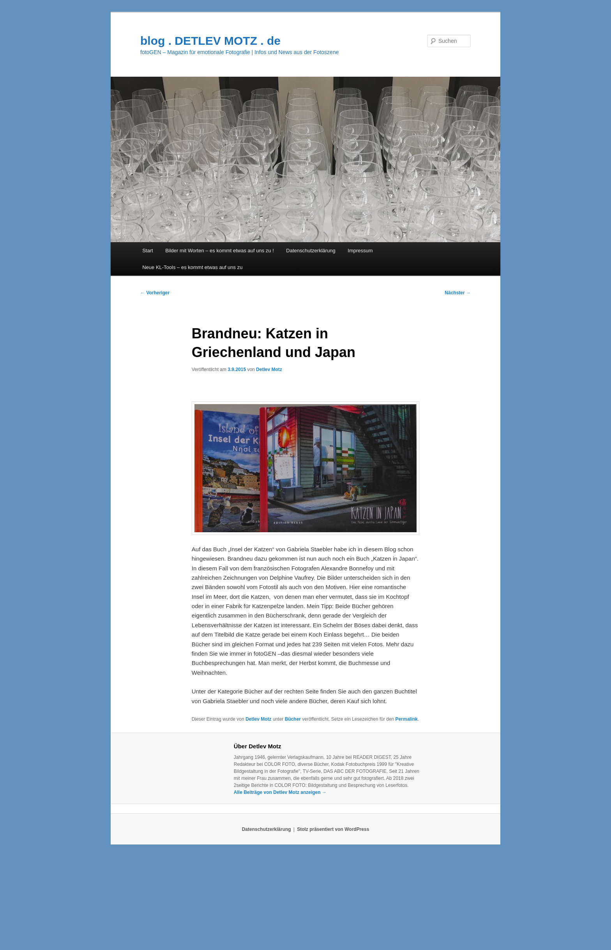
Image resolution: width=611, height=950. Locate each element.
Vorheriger (155, 293)
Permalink (407, 719)
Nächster (458, 293)
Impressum (360, 250)
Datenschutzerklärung (310, 250)
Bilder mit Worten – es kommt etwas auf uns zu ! (219, 250)
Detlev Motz (269, 369)
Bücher (293, 719)
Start (147, 250)
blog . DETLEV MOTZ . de (210, 40)
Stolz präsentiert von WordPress (333, 829)
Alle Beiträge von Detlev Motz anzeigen (280, 792)
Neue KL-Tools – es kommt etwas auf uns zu (192, 267)
